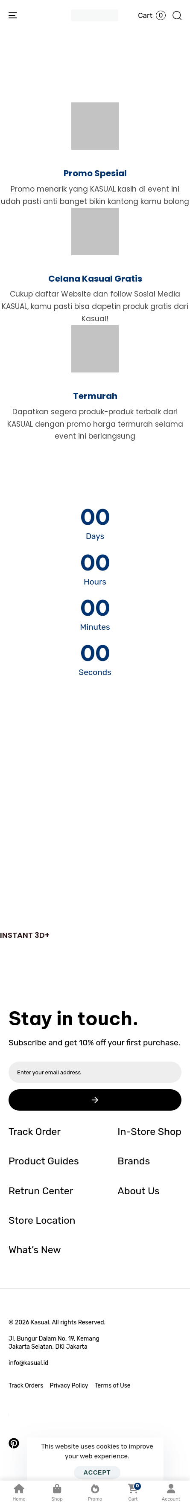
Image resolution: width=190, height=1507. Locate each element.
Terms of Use (113, 1385)
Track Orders (26, 1385)
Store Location (42, 1220)
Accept (97, 1472)
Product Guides (44, 1161)
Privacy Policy (69, 1385)
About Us (138, 1191)
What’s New (35, 1250)
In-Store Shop (149, 1132)
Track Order (35, 1132)
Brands (133, 1161)
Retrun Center (41, 1191)
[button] (176, 15)
